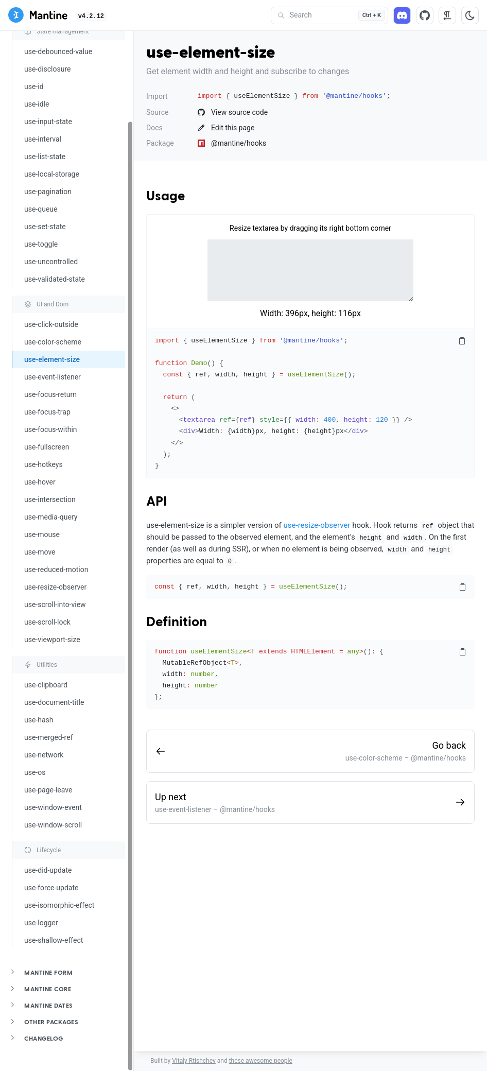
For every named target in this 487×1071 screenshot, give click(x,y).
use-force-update (51, 888)
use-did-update (48, 870)
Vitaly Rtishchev (194, 1060)
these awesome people (260, 1060)
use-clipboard (45, 685)
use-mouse (42, 534)
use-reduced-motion (56, 569)
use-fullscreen (46, 447)
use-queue (40, 209)
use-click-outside (51, 324)
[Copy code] (462, 341)
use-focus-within (50, 429)
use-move (40, 552)
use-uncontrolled (51, 261)
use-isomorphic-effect (59, 905)
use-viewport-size (52, 639)
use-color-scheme (52, 342)
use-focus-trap (47, 412)
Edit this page (226, 127)
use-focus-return (50, 394)
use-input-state (48, 121)
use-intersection (50, 499)
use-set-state (45, 226)
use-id (34, 86)
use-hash (39, 720)
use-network (43, 755)
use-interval (42, 139)
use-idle (36, 104)
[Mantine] (37, 16)
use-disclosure (47, 69)
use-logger (41, 923)
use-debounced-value (58, 51)
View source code (233, 112)
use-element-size (52, 359)
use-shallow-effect (53, 940)
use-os (34, 772)
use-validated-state (54, 279)
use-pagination (48, 191)
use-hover (40, 482)
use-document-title (54, 702)
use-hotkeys (43, 464)
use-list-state (44, 156)
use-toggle (41, 244)
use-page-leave (48, 790)
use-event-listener (52, 377)
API (156, 502)
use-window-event (53, 807)
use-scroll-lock (47, 622)
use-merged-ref (48, 737)
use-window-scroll (53, 825)
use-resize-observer (55, 587)
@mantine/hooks (232, 143)
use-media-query (50, 517)
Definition (176, 622)
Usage (165, 196)
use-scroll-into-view (55, 604)
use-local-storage (51, 174)
